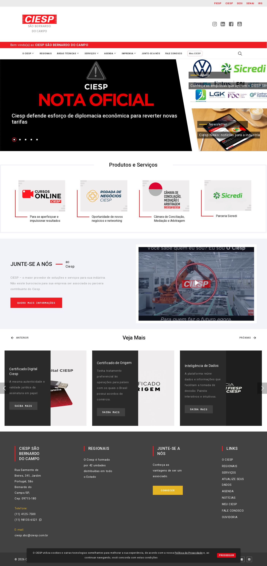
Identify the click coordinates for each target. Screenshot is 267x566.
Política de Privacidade (189, 552)
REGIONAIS (229, 466)
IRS (260, 3)
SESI (239, 3)
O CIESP (227, 459)
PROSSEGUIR (226, 555)
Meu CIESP (195, 53)
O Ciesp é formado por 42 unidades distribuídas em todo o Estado (98, 468)
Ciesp (229, 3)
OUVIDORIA (230, 517)
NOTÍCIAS (229, 497)
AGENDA (228, 491)
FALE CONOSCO (233, 510)
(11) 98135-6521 (28, 519)
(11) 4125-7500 (25, 514)
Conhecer (168, 490)
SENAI (250, 3)
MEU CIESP (229, 504)
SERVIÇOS (229, 472)
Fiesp (218, 3)
